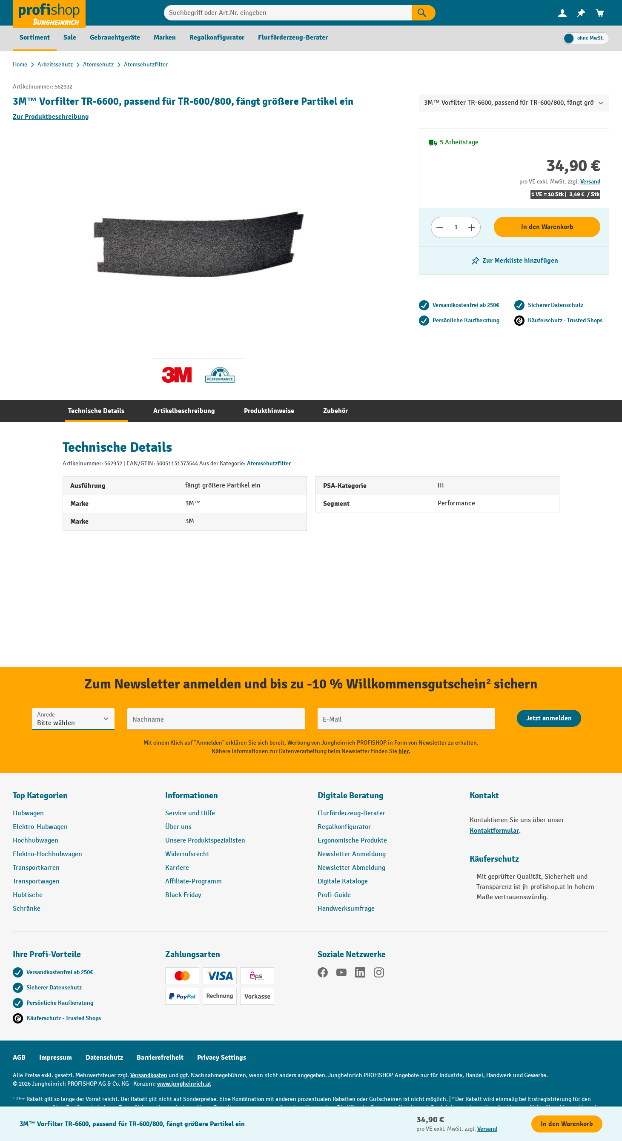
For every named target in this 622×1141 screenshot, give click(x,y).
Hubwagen (28, 813)
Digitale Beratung (351, 795)
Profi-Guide (334, 895)
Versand (590, 181)
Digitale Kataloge (343, 881)
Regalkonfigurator (344, 827)
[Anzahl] (455, 227)
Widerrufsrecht (187, 854)
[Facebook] (323, 974)
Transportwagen (36, 881)
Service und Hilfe (190, 813)
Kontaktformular (494, 830)
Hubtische (28, 895)
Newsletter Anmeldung (352, 854)
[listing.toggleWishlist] (514, 260)
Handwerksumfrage (346, 909)
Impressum (55, 1057)
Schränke (26, 909)
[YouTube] (341, 974)
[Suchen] (424, 12)
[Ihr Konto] (562, 13)
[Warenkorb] (599, 13)
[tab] (96, 411)
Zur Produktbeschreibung (51, 116)
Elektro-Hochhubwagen (47, 854)
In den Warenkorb (547, 227)
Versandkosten (148, 1075)
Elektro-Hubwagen (40, 827)
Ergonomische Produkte (352, 841)
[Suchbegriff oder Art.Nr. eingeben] (288, 12)
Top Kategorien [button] (40, 795)
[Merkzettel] (581, 13)
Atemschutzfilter (269, 463)
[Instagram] (379, 974)
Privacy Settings (221, 1057)
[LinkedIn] (360, 974)
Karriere (177, 868)
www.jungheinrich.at (184, 1083)
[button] (387, 799)
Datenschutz (104, 1057)
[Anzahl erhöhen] (472, 227)
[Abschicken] (549, 718)
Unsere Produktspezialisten (205, 841)
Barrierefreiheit (160, 1057)
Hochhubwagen (35, 841)
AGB (19, 1057)
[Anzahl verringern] (439, 227)
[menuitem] (562, 13)
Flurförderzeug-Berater (351, 813)
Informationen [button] (191, 795)
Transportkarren (36, 868)
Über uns (178, 827)
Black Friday (183, 895)
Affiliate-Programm (193, 881)
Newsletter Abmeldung (351, 868)
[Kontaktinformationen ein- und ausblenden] (21, 1119)
